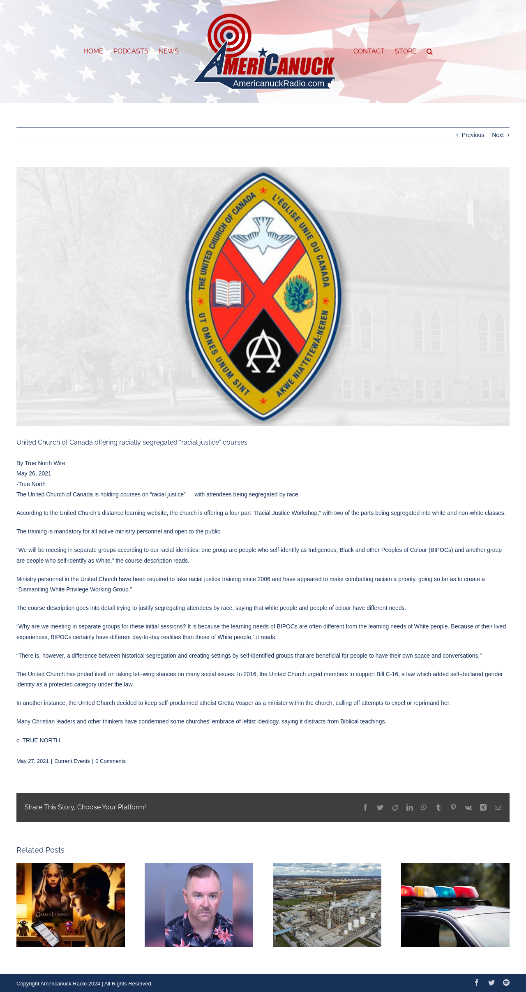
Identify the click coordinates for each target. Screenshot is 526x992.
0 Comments (110, 761)
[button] (430, 51)
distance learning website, (135, 513)
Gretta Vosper (235, 703)
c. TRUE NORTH (38, 740)
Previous (473, 135)
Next (498, 135)
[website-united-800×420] (263, 296)
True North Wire (45, 463)
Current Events (72, 761)
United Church (46, 674)
